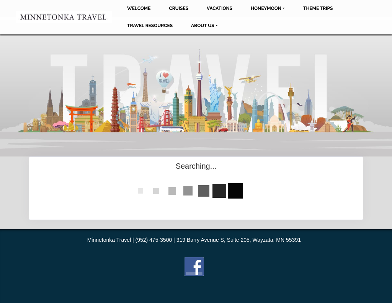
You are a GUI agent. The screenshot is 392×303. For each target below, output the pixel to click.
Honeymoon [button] (266, 8)
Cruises (178, 8)
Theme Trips (318, 8)
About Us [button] (202, 25)
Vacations (219, 8)
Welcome (138, 8)
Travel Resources (150, 25)
